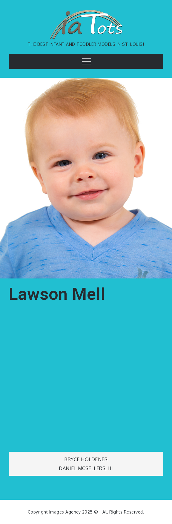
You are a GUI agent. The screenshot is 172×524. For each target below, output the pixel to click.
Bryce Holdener (86, 459)
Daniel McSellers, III (86, 468)
